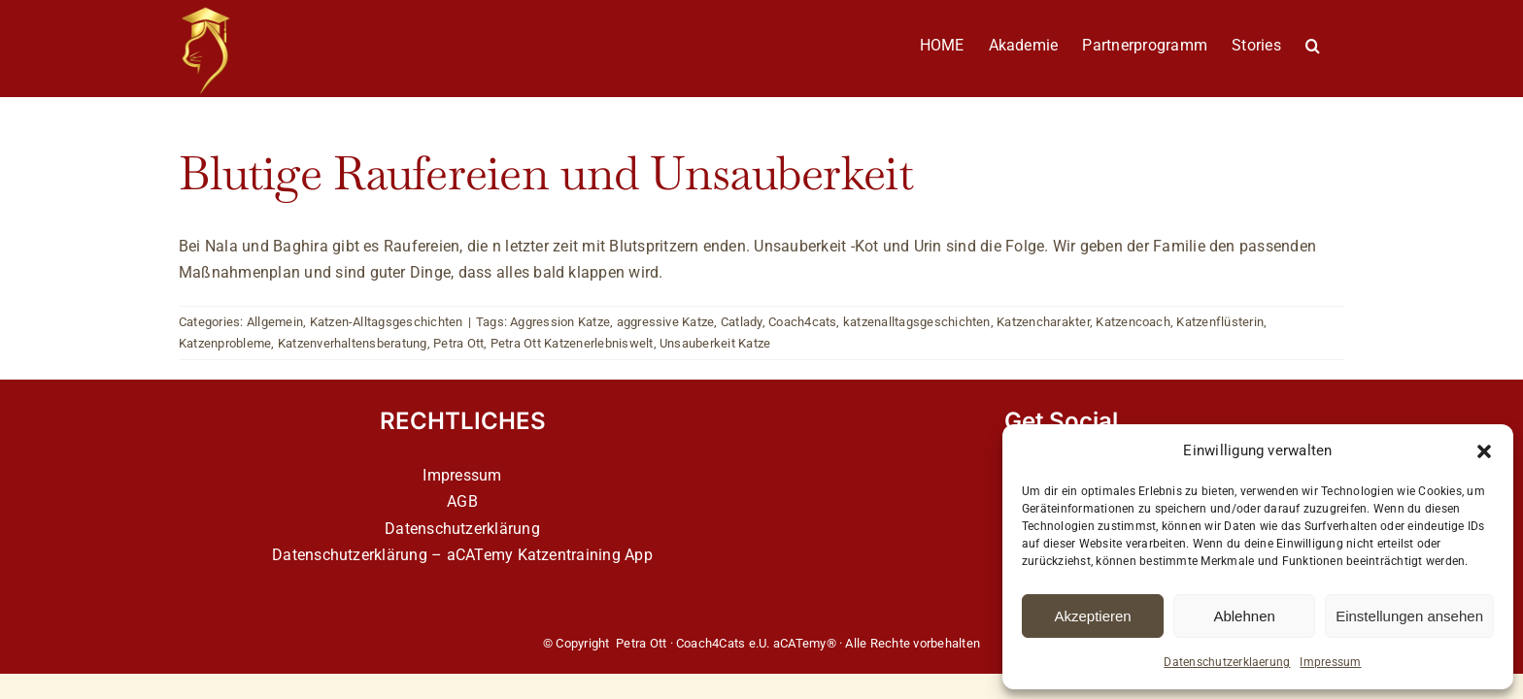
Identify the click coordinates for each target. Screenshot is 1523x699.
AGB (462, 501)
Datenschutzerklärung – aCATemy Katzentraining (446, 555)
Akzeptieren (1092, 616)
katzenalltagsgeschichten (917, 322)
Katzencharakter (1043, 322)
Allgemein (275, 322)
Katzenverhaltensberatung (352, 343)
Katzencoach (1133, 322)
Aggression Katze (560, 322)
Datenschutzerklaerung (1227, 662)
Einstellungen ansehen (1409, 616)
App (639, 555)
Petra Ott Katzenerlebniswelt (572, 343)
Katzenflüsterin (1220, 322)
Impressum (1330, 662)
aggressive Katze (666, 322)
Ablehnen (1243, 616)
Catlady (741, 322)
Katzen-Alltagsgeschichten (386, 322)
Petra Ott (458, 343)
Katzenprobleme (225, 343)
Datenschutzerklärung (462, 528)
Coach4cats (802, 322)
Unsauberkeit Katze (715, 343)
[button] (1484, 451)
